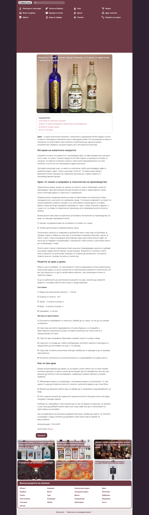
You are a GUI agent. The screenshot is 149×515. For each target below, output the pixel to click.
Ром (77, 8)
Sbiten (49, 502)
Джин (78, 13)
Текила (79, 17)
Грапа (22, 495)
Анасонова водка (82, 488)
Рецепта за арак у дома (49, 127)
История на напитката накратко (52, 121)
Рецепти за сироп (111, 17)
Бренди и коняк (54, 13)
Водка (106, 8)
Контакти (60, 512)
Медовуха (106, 499)
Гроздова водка (81, 492)
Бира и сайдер (54, 17)
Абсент (24, 17)
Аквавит (51, 488)
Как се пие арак (46, 130)
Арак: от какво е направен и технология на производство (63, 124)
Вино (49, 492)
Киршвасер (79, 499)
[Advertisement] (74, 34)
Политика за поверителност (79, 512)
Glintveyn (106, 492)
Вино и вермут (27, 13)
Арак (104, 488)
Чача (104, 502)
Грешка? (41, 435)
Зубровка (106, 495)
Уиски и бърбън (54, 8)
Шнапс (23, 506)
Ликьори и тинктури (30, 8)
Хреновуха (79, 502)
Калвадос (51, 499)
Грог (49, 495)
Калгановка (25, 499)
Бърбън (23, 492)
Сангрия (23, 502)
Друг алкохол (109, 13)
